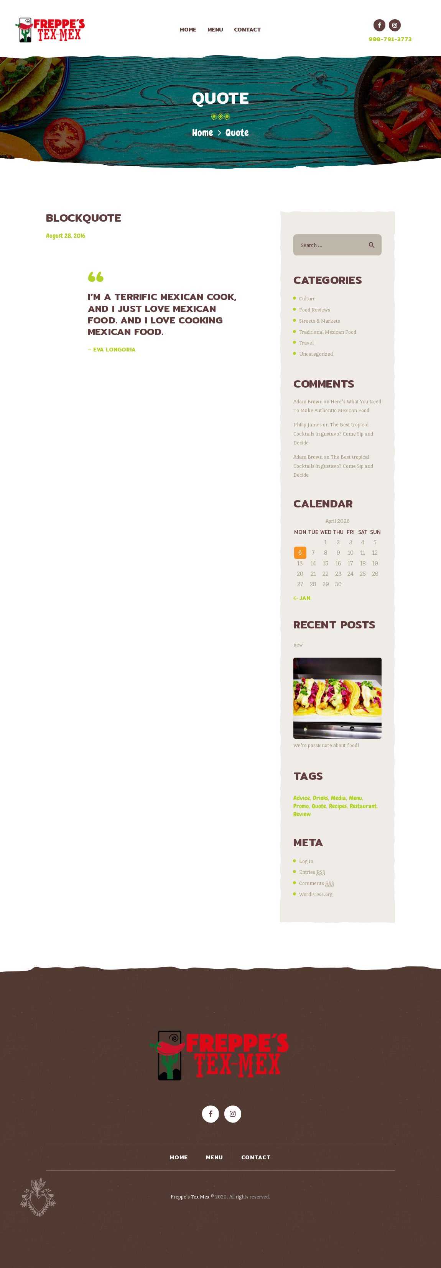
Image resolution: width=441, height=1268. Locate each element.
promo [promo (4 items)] (301, 806)
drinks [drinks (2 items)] (320, 798)
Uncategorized (316, 354)
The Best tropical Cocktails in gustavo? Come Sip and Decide (333, 433)
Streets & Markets (319, 321)
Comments (316, 883)
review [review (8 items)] (302, 814)
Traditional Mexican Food (327, 332)
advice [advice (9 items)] (301, 798)
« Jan (301, 598)
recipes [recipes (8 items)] (338, 806)
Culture (307, 298)
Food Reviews (314, 310)
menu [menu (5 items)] (355, 798)
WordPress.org (316, 894)
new (298, 644)
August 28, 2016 (65, 236)
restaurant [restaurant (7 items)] (363, 806)
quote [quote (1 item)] (319, 806)
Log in (306, 861)
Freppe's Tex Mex (191, 1197)
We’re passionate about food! (326, 745)
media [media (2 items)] (338, 798)
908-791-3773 (390, 39)
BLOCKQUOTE (84, 218)
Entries (312, 872)
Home (202, 132)
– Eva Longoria (112, 349)
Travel (306, 343)
